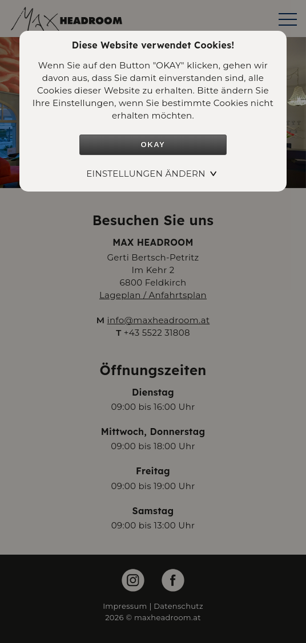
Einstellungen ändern (146, 173)
